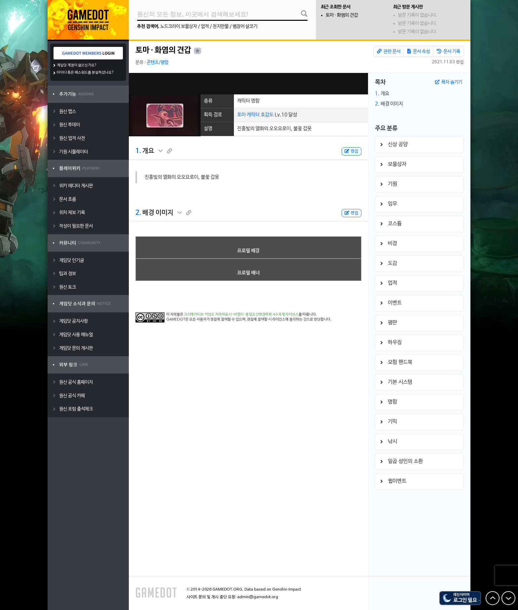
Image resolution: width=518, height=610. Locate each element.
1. (138, 151)
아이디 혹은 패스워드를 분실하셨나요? (85, 73)
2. (138, 213)
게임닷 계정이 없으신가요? (77, 65)
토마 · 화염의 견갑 (342, 15)
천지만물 (221, 26)
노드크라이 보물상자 (178, 26)
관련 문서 (388, 51)
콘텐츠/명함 (157, 62)
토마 (241, 115)
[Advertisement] (248, 83)
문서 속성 (418, 51)
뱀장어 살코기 (245, 26)
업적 (205, 26)
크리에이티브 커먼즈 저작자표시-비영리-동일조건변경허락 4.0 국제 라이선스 (241, 315)
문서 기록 (448, 51)
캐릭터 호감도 (260, 115)
